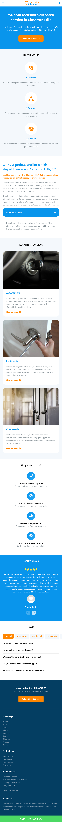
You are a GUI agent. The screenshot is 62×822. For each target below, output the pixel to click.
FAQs (5, 724)
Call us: (31, 818)
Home (5, 721)
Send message (10, 790)
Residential (37, 636)
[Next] (34, 613)
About (5, 730)
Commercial (52, 636)
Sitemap (6, 739)
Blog (5, 727)
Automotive (22, 636)
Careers (6, 736)
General (8, 636)
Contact (6, 733)
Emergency (7, 765)
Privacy (6, 742)
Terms (5, 745)
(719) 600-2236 (31, 38)
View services (13, 312)
